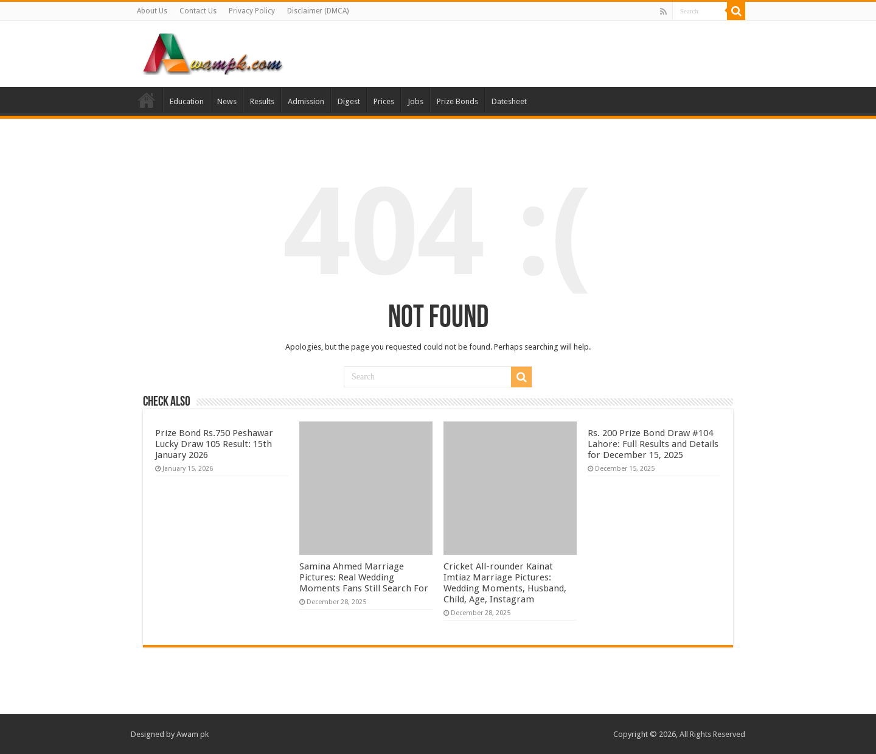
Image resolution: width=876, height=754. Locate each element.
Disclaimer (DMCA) (318, 11)
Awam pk (192, 734)
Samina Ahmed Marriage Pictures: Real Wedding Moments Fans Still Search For (363, 577)
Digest (349, 101)
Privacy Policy (252, 11)
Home (146, 100)
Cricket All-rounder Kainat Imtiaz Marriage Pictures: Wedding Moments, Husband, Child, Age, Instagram (504, 583)
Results (262, 101)
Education (187, 101)
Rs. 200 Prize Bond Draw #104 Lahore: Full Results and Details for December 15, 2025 (653, 444)
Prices (384, 101)
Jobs (415, 101)
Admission (306, 101)
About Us (152, 11)
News (227, 101)
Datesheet (509, 101)
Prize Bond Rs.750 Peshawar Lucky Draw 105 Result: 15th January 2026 (214, 444)
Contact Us (198, 11)
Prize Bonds (457, 101)
